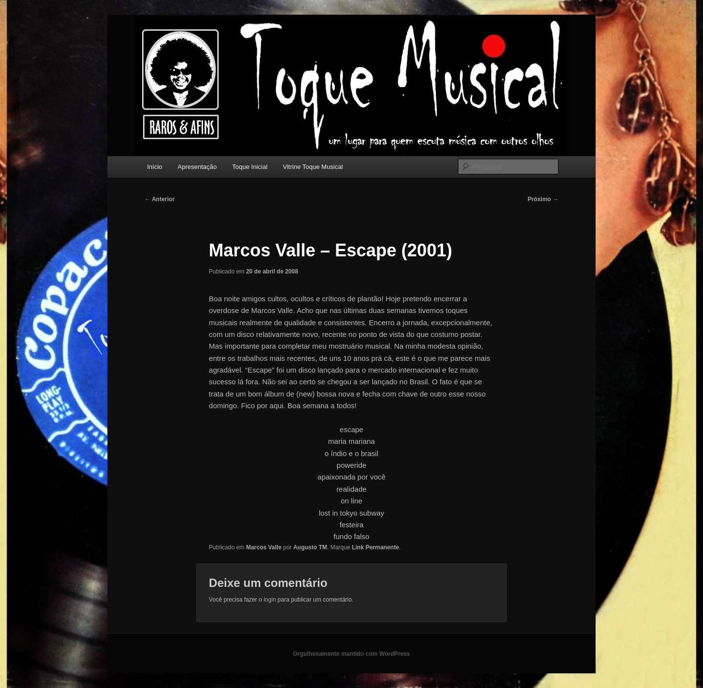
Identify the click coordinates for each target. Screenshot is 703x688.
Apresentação (197, 166)
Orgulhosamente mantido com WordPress (351, 653)
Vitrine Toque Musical (313, 166)
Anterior (160, 199)
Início (154, 166)
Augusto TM (310, 547)
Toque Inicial (250, 166)
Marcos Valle (264, 547)
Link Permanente (375, 547)
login (270, 599)
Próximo (543, 199)
